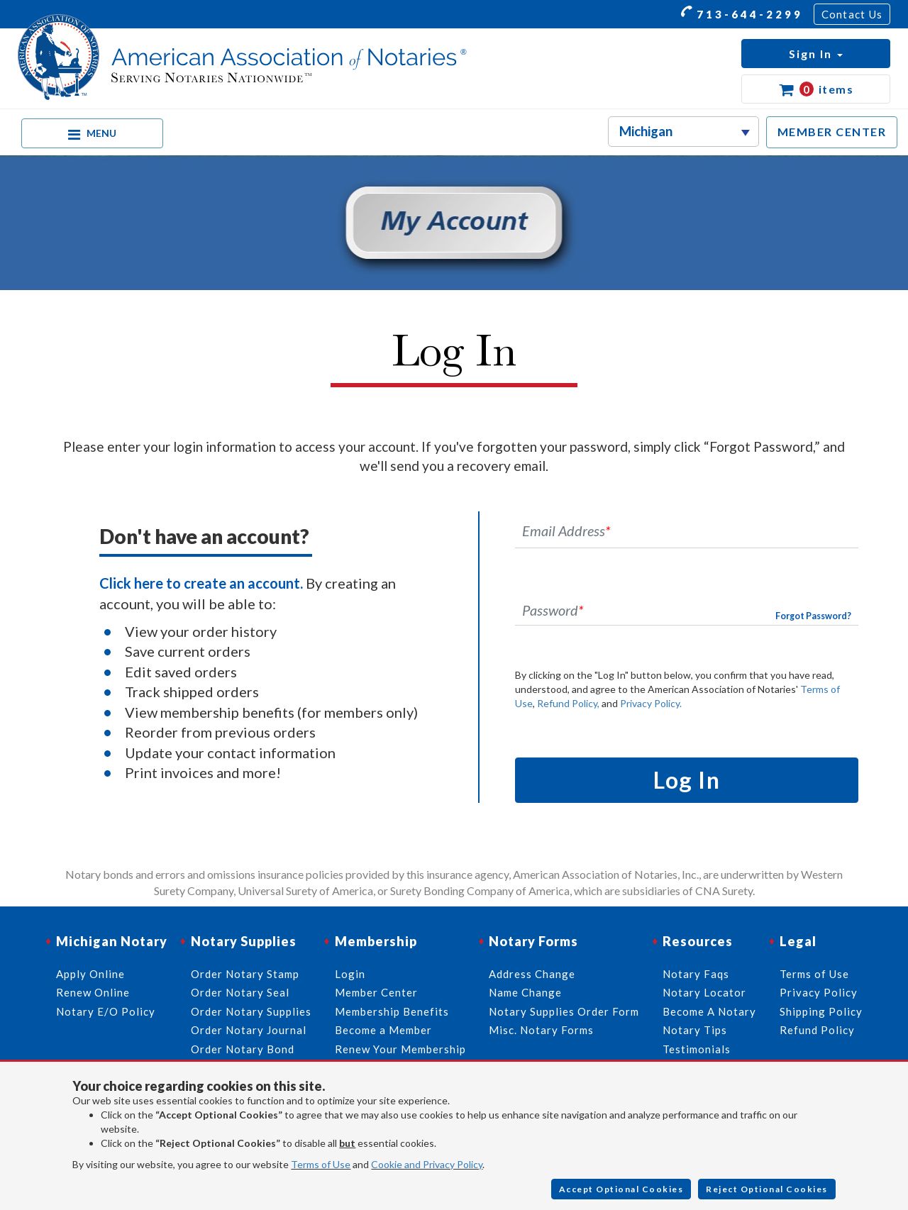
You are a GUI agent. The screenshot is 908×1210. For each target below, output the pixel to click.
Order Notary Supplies (251, 1011)
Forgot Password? (813, 616)
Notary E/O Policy (105, 1011)
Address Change (532, 973)
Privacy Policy (819, 992)
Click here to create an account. (201, 583)
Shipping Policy (821, 1011)
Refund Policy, (568, 703)
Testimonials (697, 1049)
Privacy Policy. (651, 703)
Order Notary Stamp (245, 973)
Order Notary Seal (240, 992)
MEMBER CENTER (832, 131)
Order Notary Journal (248, 1029)
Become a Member (383, 1029)
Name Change (525, 992)
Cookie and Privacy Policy (426, 1164)
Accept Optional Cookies (621, 1189)
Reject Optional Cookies (767, 1189)
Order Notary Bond (242, 1049)
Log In (686, 780)
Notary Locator (704, 992)
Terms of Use (320, 1164)
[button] (815, 53)
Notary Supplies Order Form (564, 1011)
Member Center (376, 992)
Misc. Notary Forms (541, 1029)
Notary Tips (695, 1029)
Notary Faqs (696, 973)
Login (350, 973)
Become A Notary (709, 1011)
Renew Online (93, 992)
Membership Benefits (392, 1011)
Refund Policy (817, 1029)
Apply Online (90, 973)
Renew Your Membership (400, 1049)
